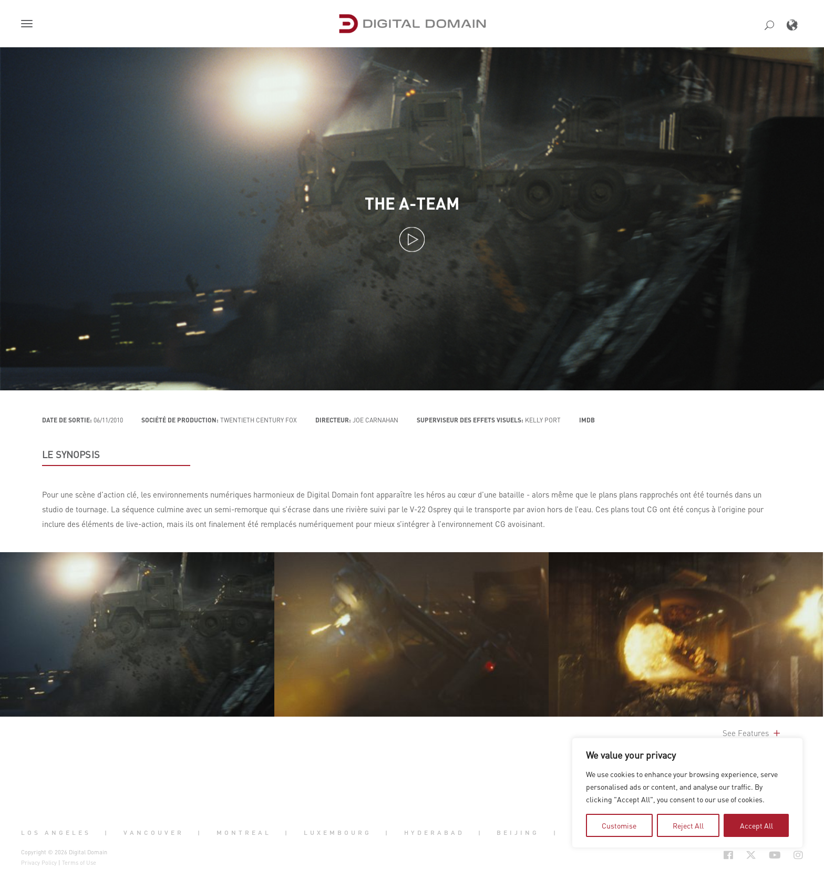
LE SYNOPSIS (71, 454)
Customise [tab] (619, 825)
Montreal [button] (244, 832)
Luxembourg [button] (338, 832)
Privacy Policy (39, 862)
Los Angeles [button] (56, 832)
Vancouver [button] (153, 832)
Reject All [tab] (688, 825)
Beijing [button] (518, 832)
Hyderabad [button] (434, 832)
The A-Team (412, 203)
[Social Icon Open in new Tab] (694, 855)
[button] (29, 24)
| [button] (107, 832)
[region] (687, 793)
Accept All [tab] (756, 825)
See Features (752, 733)
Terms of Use (79, 862)
